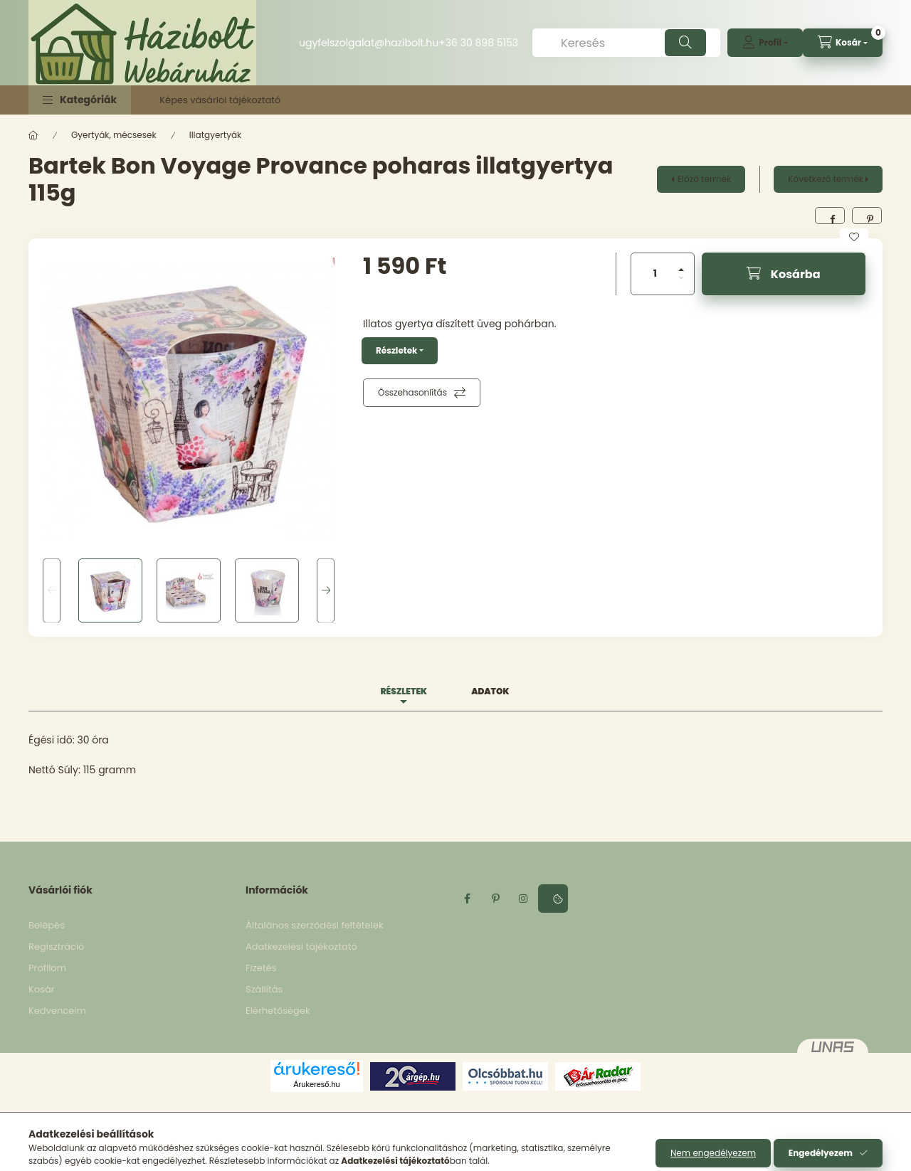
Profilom (47, 968)
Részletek (396, 350)
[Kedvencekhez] (854, 236)
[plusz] (681, 269)
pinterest (495, 898)
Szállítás (264, 989)
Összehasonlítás (412, 392)
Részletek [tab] (403, 691)
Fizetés (261, 968)
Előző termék (704, 179)
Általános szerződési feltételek (315, 925)
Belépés (46, 925)
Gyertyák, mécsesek (114, 135)
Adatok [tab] (490, 691)
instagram (524, 898)
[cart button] (843, 42)
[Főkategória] (33, 135)
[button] (79, 100)
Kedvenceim (57, 1010)
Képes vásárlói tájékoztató (219, 100)
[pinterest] (867, 215)
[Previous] (51, 590)
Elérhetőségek (278, 1010)
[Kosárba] (783, 274)
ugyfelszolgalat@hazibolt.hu (368, 43)
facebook (467, 898)
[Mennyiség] (655, 274)
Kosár (41, 989)
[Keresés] (626, 42)
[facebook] (830, 215)
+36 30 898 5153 (478, 43)
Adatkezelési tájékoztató (301, 946)
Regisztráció (56, 946)
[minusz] (681, 278)
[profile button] (765, 42)
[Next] (326, 590)
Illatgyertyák (215, 135)
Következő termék (825, 179)
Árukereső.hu (316, 1084)
